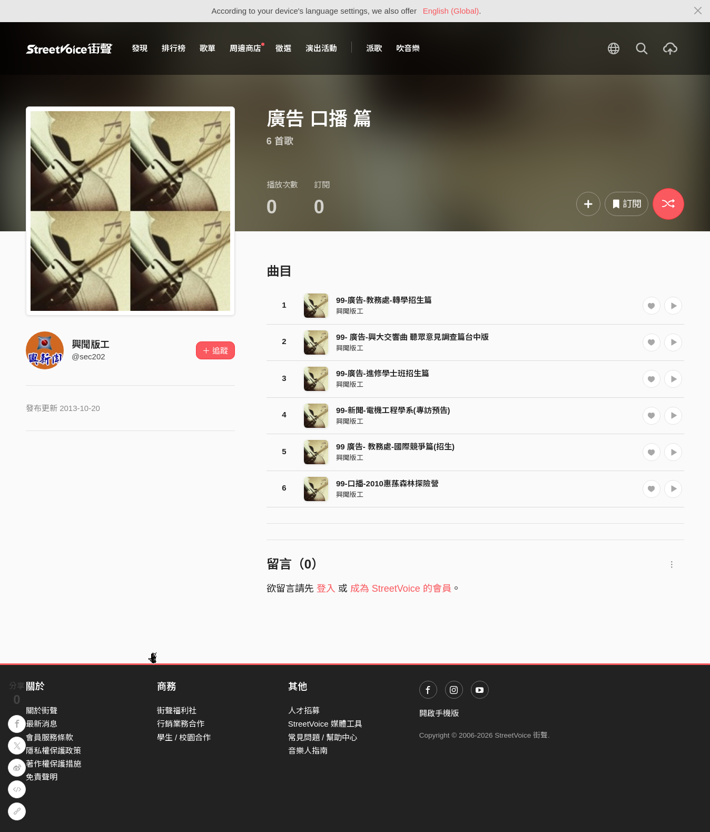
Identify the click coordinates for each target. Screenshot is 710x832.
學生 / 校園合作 (184, 737)
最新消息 (41, 723)
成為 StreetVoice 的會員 (400, 588)
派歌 (374, 48)
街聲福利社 (176, 710)
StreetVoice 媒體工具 (325, 723)
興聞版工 (91, 344)
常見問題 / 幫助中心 (323, 737)
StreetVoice (69, 48)
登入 (326, 588)
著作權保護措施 (53, 763)
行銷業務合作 (180, 723)
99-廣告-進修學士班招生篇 (382, 373)
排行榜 (173, 48)
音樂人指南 (308, 750)
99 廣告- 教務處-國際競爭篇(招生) (395, 446)
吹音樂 (408, 48)
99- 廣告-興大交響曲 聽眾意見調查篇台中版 (412, 336)
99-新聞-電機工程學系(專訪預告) (393, 410)
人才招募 (304, 710)
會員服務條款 (49, 737)
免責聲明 (41, 776)
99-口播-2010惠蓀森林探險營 (387, 483)
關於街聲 (41, 710)
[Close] (698, 11)
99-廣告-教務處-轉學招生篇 (384, 300)
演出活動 (321, 48)
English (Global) (451, 10)
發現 (139, 48)
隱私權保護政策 (53, 750)
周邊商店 (247, 48)
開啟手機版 (439, 713)
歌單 (207, 48)
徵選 (283, 48)
